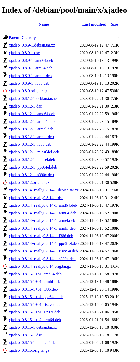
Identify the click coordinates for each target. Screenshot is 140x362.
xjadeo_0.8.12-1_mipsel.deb (32, 159)
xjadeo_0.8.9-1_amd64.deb (31, 60)
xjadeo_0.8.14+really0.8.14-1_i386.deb (41, 236)
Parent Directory (22, 37)
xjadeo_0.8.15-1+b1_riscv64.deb (35, 304)
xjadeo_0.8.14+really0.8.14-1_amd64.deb (43, 205)
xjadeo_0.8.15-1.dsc (25, 335)
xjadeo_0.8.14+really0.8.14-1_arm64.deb (42, 213)
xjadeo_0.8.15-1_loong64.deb (33, 342)
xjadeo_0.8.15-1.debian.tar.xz (33, 327)
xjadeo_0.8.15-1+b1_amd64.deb (35, 274)
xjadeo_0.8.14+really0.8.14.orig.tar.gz (40, 266)
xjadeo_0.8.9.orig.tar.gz (28, 91)
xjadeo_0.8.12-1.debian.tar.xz (33, 98)
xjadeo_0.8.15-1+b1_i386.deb (33, 289)
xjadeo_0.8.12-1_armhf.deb (31, 136)
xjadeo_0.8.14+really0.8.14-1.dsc (36, 197)
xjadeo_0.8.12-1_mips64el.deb (34, 152)
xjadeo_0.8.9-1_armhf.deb (30, 75)
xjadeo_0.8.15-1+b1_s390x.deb (34, 312)
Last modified (94, 24)
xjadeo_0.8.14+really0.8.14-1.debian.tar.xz (44, 190)
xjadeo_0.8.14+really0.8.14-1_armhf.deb (42, 228)
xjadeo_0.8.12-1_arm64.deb (32, 121)
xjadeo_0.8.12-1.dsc (25, 106)
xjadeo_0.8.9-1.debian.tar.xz (32, 45)
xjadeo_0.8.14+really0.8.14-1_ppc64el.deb (44, 243)
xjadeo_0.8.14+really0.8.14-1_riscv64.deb (43, 251)
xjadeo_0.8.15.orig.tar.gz (29, 350)
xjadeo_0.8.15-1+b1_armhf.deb (34, 281)
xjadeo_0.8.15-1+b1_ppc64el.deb (36, 297)
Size (114, 24)
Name (44, 24)
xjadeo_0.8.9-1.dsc (24, 53)
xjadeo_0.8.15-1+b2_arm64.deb (35, 320)
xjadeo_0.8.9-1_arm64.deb (30, 68)
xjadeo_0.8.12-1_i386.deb (30, 144)
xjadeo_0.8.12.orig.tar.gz (29, 182)
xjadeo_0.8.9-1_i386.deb (29, 83)
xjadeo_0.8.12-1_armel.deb (31, 129)
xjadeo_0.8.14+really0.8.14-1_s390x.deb (42, 259)
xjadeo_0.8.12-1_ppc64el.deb (33, 167)
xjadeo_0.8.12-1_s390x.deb (31, 175)
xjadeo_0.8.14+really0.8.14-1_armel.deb (42, 220)
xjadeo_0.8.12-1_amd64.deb (32, 114)
